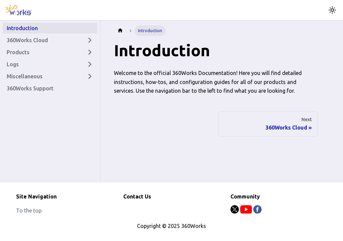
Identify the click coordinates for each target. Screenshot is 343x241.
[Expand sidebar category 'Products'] (89, 52)
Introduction (22, 28)
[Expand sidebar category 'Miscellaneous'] (89, 76)
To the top (29, 211)
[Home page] (120, 30)
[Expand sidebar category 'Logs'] (89, 64)
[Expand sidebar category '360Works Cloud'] (89, 40)
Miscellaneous (25, 76)
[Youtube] (246, 212)
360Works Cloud (27, 40)
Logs (13, 64)
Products (18, 52)
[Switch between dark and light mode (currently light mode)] (332, 10)
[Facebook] (257, 212)
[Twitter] (235, 212)
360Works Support (30, 88)
